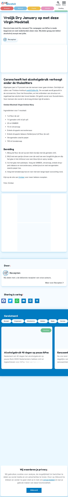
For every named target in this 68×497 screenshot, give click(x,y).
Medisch (20, 8)
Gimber (21, 177)
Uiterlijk (47, 8)
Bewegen (7, 8)
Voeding (61, 8)
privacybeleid (49, 480)
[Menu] (64, 3)
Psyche (33, 8)
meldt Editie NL (32, 90)
